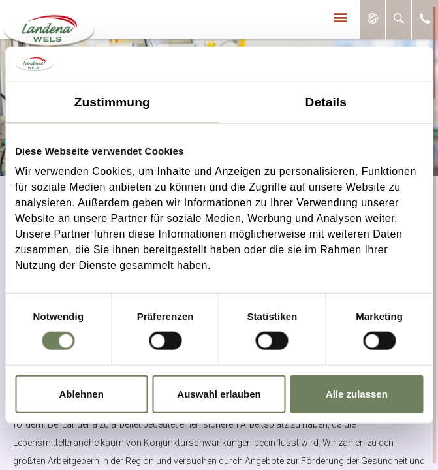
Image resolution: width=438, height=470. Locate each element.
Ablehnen (81, 393)
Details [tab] (326, 101)
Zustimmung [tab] (112, 101)
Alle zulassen (357, 393)
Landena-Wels (46, 24)
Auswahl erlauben (218, 393)
